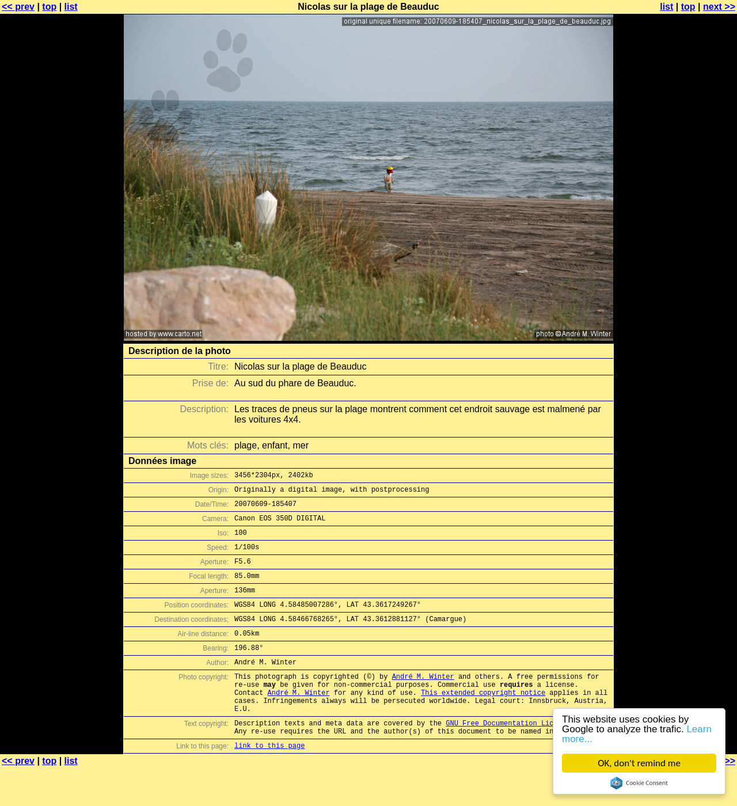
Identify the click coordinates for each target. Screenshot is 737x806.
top (49, 7)
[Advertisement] (690, 285)
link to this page (269, 783)
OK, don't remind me (639, 763)
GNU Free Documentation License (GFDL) (522, 757)
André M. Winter (423, 702)
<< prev (18, 7)
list (71, 7)
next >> (719, 7)
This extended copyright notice (483, 722)
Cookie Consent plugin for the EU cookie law (639, 783)
